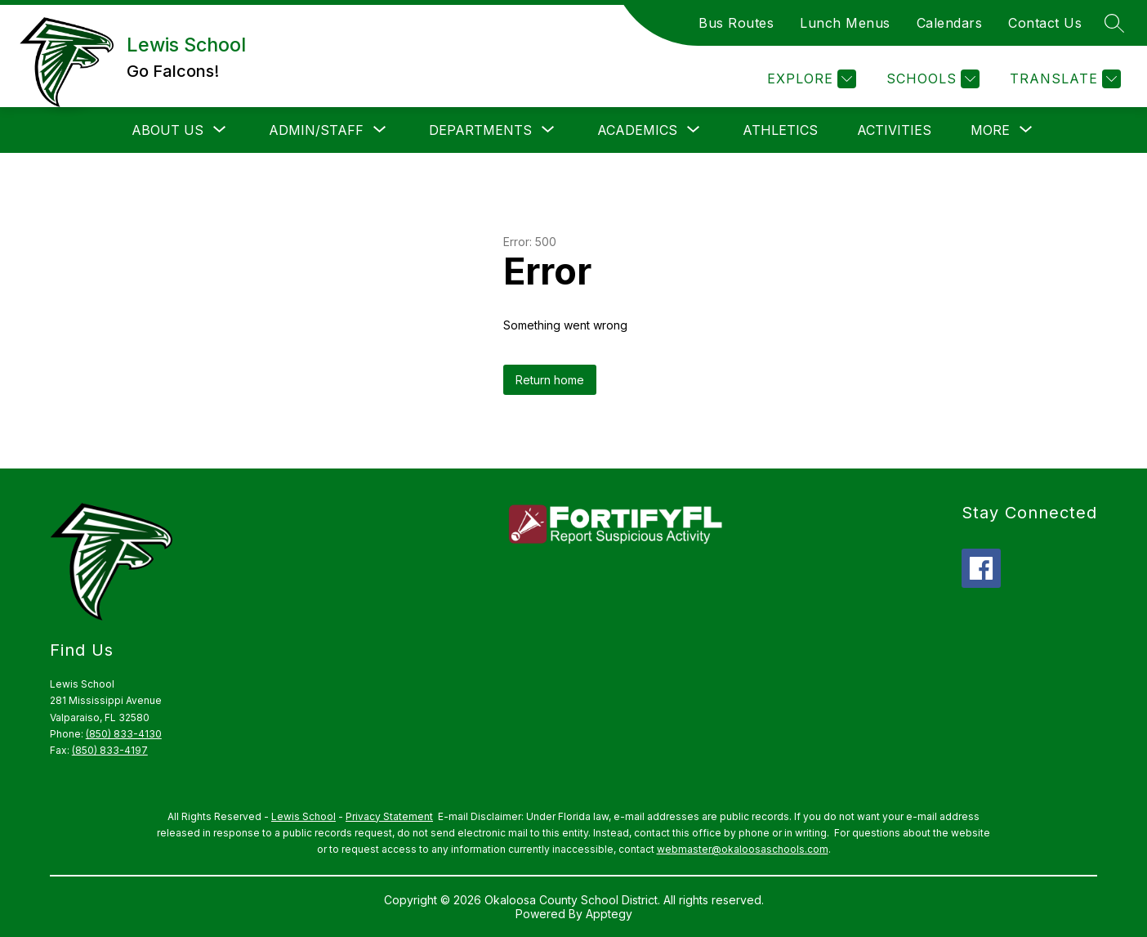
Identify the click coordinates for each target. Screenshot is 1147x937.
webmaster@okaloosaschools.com (742, 849)
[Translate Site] (1063, 79)
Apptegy (609, 914)
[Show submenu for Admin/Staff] (316, 130)
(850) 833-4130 (124, 734)
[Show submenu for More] (990, 130)
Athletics (780, 130)
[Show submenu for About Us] (167, 130)
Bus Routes (736, 23)
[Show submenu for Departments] (480, 130)
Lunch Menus (845, 23)
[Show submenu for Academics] (637, 130)
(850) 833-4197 (110, 750)
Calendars (950, 23)
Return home (549, 380)
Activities (894, 130)
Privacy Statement (389, 816)
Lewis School (303, 816)
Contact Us (1045, 23)
